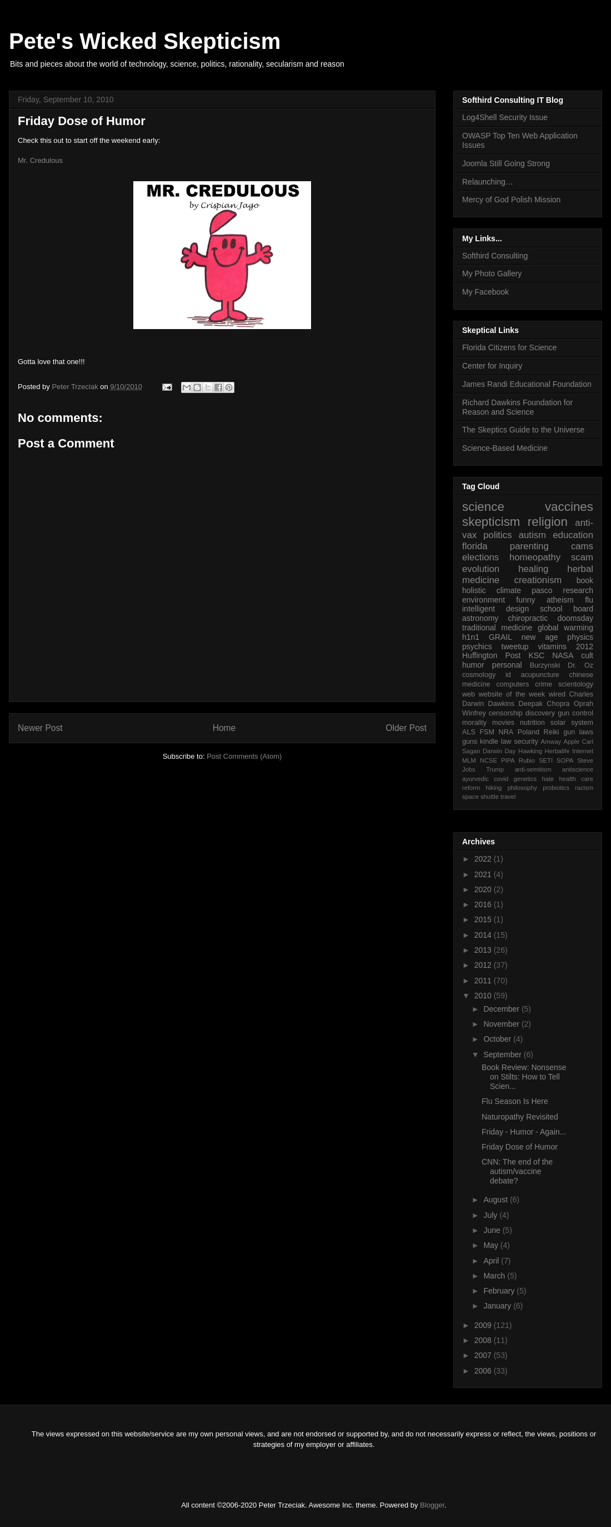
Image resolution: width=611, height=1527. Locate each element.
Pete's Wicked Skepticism (145, 41)
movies (503, 723)
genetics (525, 778)
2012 (584, 646)
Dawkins (501, 704)
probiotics (556, 787)
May (491, 1245)
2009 (484, 1325)
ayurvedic (475, 778)
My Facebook (485, 291)
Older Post (406, 728)
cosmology (478, 675)
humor (473, 664)
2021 (484, 874)
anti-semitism (533, 769)
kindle (489, 741)
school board (566, 608)
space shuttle (480, 796)
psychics (477, 646)
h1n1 (470, 637)
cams (582, 546)
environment (483, 599)
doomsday (575, 618)
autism (532, 535)
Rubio (527, 760)
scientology (575, 684)
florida (475, 546)
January (498, 1305)
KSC (536, 655)
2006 (484, 1370)
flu (589, 599)
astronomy (480, 618)
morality (474, 723)
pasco (542, 590)
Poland (528, 732)
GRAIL (500, 637)
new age (540, 637)
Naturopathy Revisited (520, 1116)
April (492, 1260)
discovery (540, 713)
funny (525, 599)
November (502, 1023)
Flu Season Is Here (515, 1101)
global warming (565, 627)
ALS (468, 732)
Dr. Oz (580, 665)
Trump (495, 769)
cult (587, 655)
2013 (484, 950)
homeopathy (534, 557)
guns (469, 741)
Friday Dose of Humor (520, 1146)
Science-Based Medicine (505, 448)
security (526, 741)
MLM (469, 760)
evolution (480, 569)
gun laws (578, 732)
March (495, 1275)
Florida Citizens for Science (509, 347)
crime (543, 684)
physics (580, 637)
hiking (493, 787)
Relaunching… (487, 181)
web (468, 694)
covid (501, 778)
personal (507, 664)
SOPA (565, 760)
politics (497, 535)
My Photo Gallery (492, 273)
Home (224, 728)
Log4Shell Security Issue (505, 117)
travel (507, 796)
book (585, 580)
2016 (484, 904)
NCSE (488, 760)
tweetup (515, 646)
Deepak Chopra (544, 704)
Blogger (432, 1505)
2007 (484, 1355)
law (506, 741)
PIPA (508, 760)
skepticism (491, 522)
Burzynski (545, 665)
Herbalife (557, 751)
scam (582, 557)
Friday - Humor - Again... (524, 1131)
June (492, 1230)
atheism (560, 599)
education (573, 535)
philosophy (523, 787)
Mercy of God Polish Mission (511, 199)
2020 (484, 889)
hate (548, 778)
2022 (484, 858)
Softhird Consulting (495, 255)
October (498, 1038)
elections (480, 557)
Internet (582, 751)
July (491, 1215)
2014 (484, 935)
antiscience (577, 769)
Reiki (551, 732)
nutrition (532, 723)
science (483, 507)
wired (557, 694)
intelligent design (495, 608)
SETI (546, 760)
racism (584, 787)
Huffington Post (491, 655)
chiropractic (528, 618)
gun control (575, 713)
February (500, 1290)
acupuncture (540, 675)
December (502, 1008)
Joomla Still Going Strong (506, 163)
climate (509, 590)
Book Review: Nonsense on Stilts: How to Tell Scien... (524, 1077)
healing (533, 569)
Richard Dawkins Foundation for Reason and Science (517, 407)
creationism (538, 580)
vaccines (569, 507)
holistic (474, 590)
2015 (484, 919)
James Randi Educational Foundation (527, 384)
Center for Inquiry (492, 365)
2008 (484, 1340)
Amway (551, 741)
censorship (506, 713)
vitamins (552, 646)
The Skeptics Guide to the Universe (523, 429)
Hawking (530, 751)
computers (512, 684)
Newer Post (40, 728)
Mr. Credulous (40, 160)
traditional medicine (497, 627)
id (508, 675)
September (503, 1054)
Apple (572, 741)
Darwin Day (499, 751)
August (496, 1199)
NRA (506, 732)
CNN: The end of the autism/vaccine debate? (517, 1171)
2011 (484, 980)
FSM (486, 732)
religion (548, 522)
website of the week (512, 694)
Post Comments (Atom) (244, 756)
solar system (571, 723)
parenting (529, 546)
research (578, 590)
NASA (562, 655)
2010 (484, 995)
